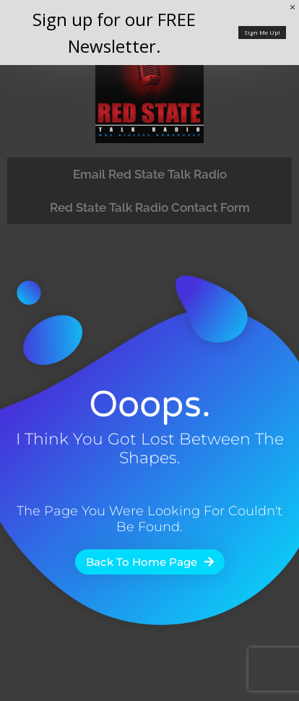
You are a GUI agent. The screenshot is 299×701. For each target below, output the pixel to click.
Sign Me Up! (262, 32)
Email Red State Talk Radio (150, 174)
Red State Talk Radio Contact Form (150, 207)
